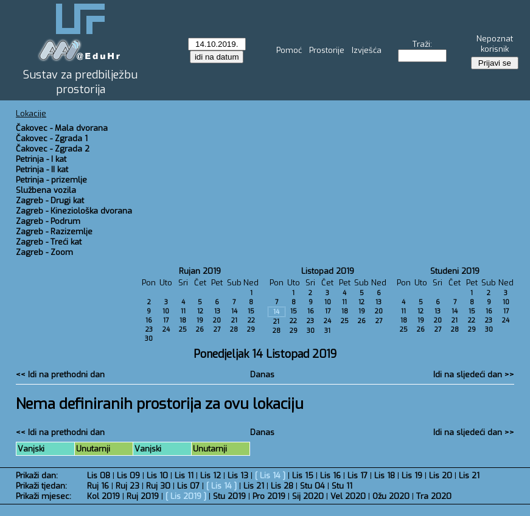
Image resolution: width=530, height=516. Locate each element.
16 (148, 320)
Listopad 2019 (327, 271)
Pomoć (289, 50)
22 (251, 320)
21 (234, 320)
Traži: (422, 44)
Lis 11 (184, 475)
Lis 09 (128, 475)
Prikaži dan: (37, 475)
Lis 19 (412, 475)
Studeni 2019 (454, 271)
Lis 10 (157, 475)
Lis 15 (302, 475)
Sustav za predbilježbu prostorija (80, 82)
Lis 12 (210, 475)
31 (327, 331)
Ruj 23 (127, 486)
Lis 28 (282, 486)
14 (234, 311)
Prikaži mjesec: (43, 496)
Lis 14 (270, 475)
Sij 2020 (308, 496)
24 (166, 329)
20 (217, 320)
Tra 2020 (434, 496)
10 (165, 311)
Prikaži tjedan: (41, 486)
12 (200, 311)
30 (149, 339)
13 (217, 311)
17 (166, 320)
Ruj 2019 (143, 496)
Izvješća (367, 50)
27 (217, 329)
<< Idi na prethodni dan (60, 374)
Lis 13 (238, 475)
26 (200, 329)
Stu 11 (342, 486)
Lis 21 (469, 475)
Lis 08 (98, 475)
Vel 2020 (348, 496)
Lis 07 (188, 486)
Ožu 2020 (391, 496)
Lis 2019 (185, 496)
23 (149, 329)
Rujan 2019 (200, 271)
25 (183, 329)
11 (183, 311)
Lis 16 (330, 475)
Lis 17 (357, 475)
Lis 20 (440, 475)
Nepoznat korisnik (494, 43)
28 (234, 329)
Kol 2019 (103, 496)
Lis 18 (384, 475)
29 (251, 329)
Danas (262, 374)
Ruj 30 (158, 486)
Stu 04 (312, 486)
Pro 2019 (269, 496)
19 (200, 320)
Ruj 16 (98, 486)
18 (183, 320)
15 (251, 311)
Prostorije (326, 50)
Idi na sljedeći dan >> (473, 374)
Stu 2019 (229, 496)
